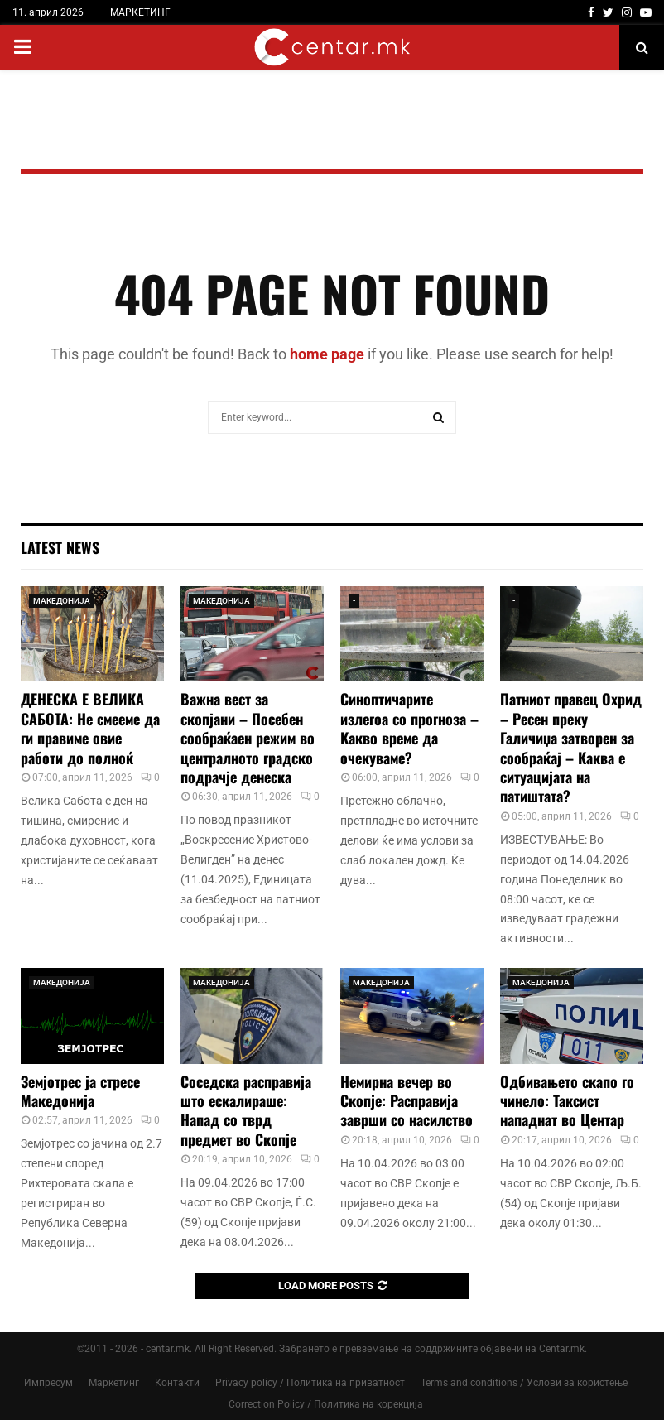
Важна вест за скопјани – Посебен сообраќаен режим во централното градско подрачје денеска (247, 737)
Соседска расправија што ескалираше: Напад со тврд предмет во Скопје (245, 1110)
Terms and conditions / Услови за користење (524, 1383)
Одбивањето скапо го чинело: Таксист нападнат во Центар (567, 1101)
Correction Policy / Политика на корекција (326, 1404)
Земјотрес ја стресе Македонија (80, 1091)
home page (327, 354)
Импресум (48, 1383)
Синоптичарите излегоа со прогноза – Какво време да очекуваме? (409, 728)
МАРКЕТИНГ (140, 12)
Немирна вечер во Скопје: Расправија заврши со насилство (406, 1101)
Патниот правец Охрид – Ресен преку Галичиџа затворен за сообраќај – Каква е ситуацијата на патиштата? (571, 747)
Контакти (177, 1383)
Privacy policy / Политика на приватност (310, 1383)
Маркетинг (114, 1383)
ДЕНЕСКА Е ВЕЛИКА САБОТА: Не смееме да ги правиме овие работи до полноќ (90, 728)
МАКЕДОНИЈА (61, 600)
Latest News (60, 547)
